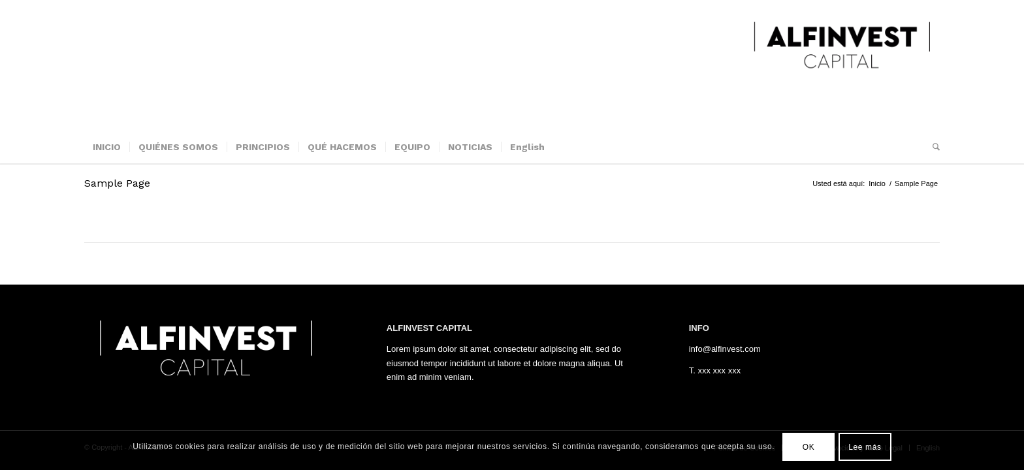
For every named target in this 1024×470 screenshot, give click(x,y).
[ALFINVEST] (842, 65)
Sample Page (117, 183)
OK (809, 447)
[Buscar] (932, 147)
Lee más (864, 447)
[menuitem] (106, 147)
